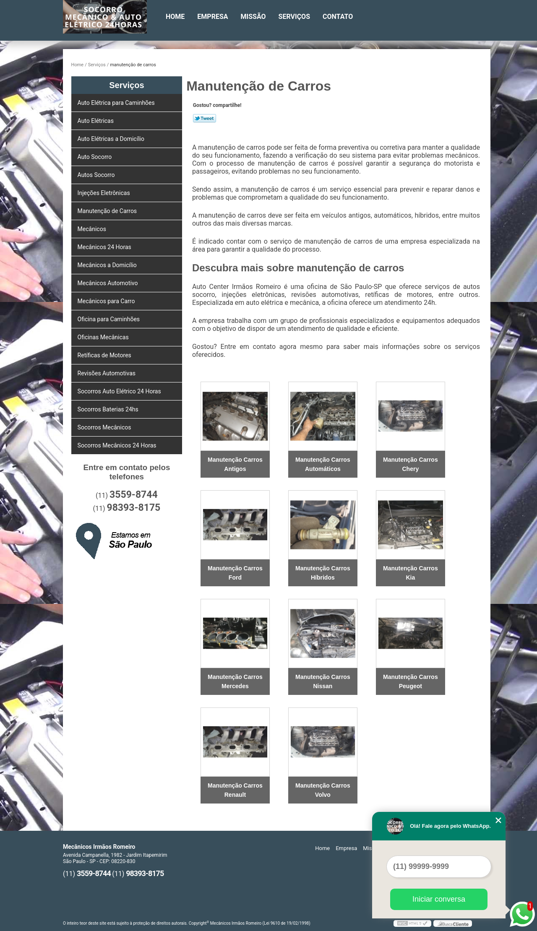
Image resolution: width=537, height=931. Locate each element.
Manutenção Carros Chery (410, 464)
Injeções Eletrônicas (105, 193)
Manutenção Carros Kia (410, 573)
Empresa (212, 17)
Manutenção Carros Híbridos (322, 573)
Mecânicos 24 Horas (105, 247)
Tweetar (204, 118)
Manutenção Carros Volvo (322, 790)
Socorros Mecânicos (105, 427)
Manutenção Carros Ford (235, 573)
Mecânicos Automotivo (108, 283)
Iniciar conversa (438, 899)
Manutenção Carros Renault (235, 790)
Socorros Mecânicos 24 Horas (118, 445)
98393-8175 (133, 507)
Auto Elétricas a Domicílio (112, 138)
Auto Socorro (95, 156)
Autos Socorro (97, 175)
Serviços (294, 17)
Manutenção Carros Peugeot (410, 681)
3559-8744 (133, 494)
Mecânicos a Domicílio (108, 265)
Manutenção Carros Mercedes (235, 681)
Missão (253, 17)
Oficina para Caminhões (109, 319)
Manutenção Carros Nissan (322, 681)
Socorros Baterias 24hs (109, 409)
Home (175, 17)
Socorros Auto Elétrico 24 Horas (120, 391)
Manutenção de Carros (108, 211)
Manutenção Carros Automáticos (322, 464)
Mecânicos (93, 229)
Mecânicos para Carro (107, 301)
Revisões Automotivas (107, 373)
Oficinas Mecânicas (104, 337)
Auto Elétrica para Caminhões (117, 102)
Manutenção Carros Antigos (235, 464)
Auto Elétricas (96, 120)
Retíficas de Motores (105, 355)
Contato (338, 17)
